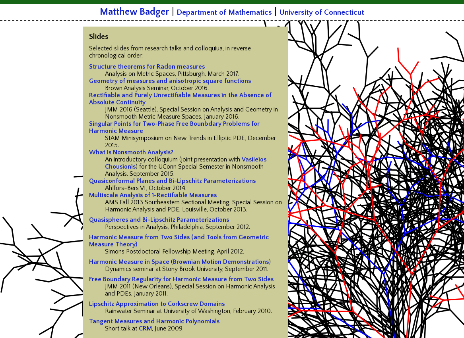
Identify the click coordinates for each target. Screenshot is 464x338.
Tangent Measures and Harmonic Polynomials (154, 321)
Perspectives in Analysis (136, 226)
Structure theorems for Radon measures (147, 66)
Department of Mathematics (224, 12)
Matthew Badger (134, 12)
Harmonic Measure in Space (129, 261)
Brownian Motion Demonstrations (221, 261)
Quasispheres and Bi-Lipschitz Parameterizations (159, 219)
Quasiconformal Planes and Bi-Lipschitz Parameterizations (172, 180)
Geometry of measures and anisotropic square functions (170, 80)
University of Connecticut (321, 12)
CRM (145, 328)
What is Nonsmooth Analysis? (131, 152)
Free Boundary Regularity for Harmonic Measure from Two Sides (181, 279)
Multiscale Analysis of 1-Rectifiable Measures (153, 195)
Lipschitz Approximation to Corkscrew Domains (157, 303)
